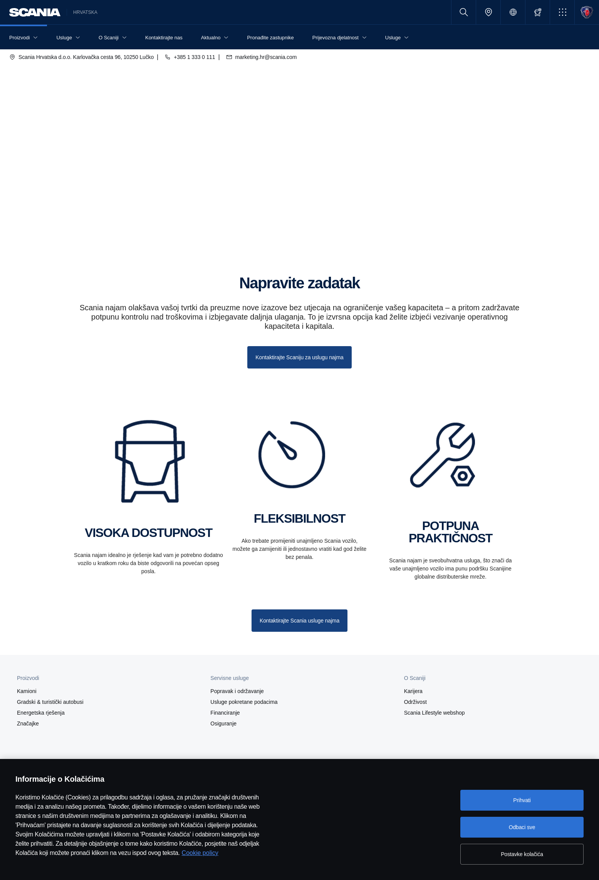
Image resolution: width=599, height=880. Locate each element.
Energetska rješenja (41, 713)
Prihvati (522, 800)
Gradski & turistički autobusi (50, 702)
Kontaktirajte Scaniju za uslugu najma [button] (299, 357)
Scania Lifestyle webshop (434, 713)
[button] (562, 12)
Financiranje (225, 713)
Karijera (413, 691)
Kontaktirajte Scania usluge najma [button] (299, 621)
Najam (58, 215)
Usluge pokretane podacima (243, 702)
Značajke (28, 723)
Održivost (415, 702)
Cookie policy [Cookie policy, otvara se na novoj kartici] (200, 853)
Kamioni (27, 691)
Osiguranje (223, 723)
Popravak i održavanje (237, 691)
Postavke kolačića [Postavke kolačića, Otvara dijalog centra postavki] (522, 854)
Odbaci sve (522, 827)
